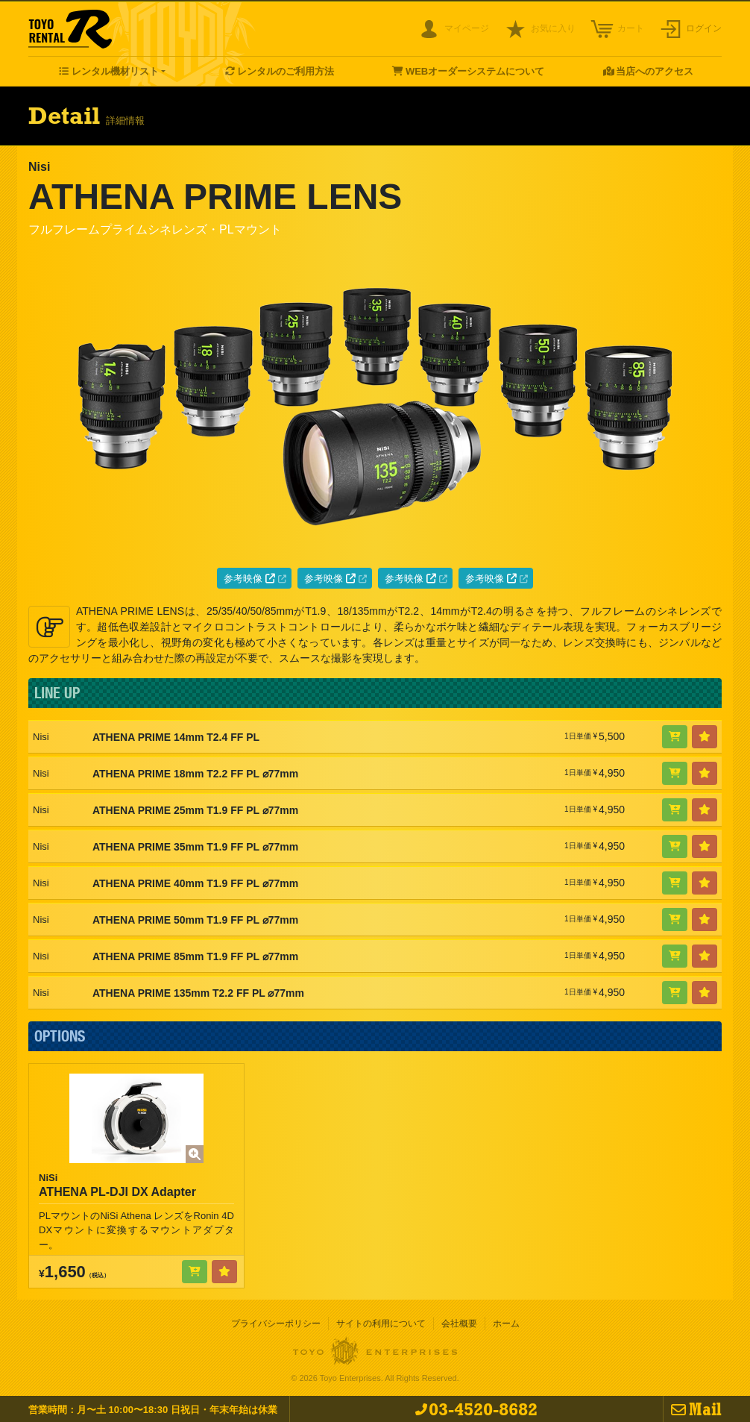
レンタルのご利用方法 (285, 71)
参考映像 (249, 578)
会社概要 (459, 1323)
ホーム (506, 1323)
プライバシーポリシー (276, 1323)
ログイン (704, 28)
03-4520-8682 (483, 1409)
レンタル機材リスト (115, 71)
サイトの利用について (381, 1323)
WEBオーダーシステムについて (475, 71)
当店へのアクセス (654, 71)
